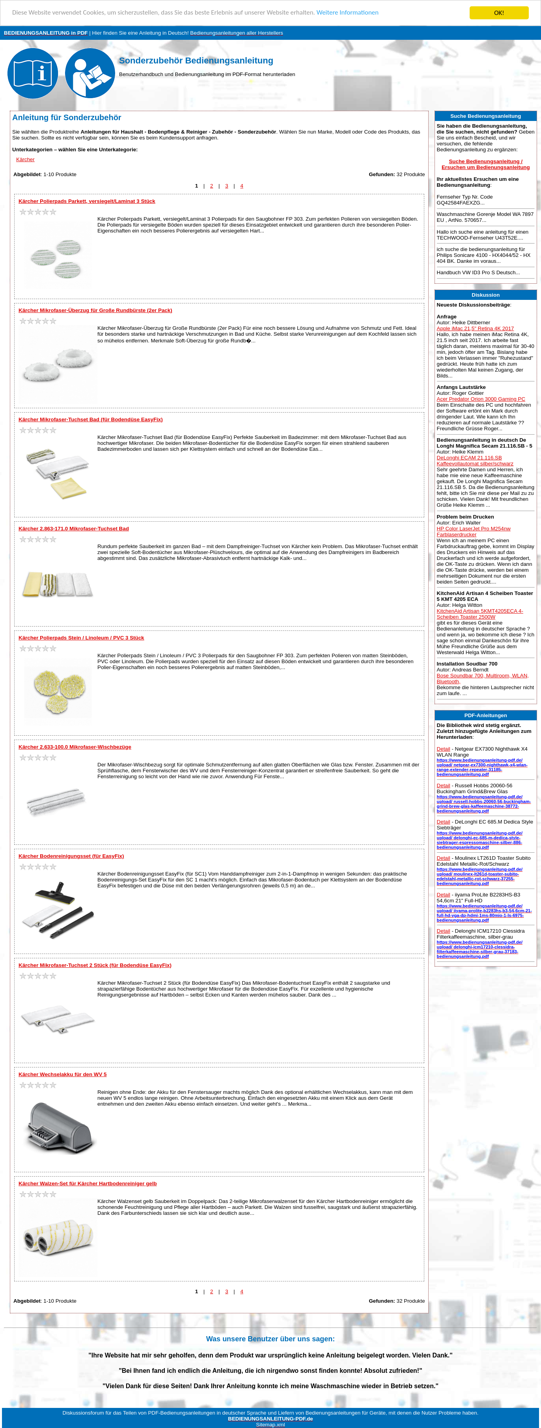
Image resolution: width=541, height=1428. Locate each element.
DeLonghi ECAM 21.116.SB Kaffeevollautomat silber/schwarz (475, 461)
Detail (443, 749)
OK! (499, 13)
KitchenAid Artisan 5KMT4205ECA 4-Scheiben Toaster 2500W (480, 614)
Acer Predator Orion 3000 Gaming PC (481, 399)
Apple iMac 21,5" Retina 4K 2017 (475, 328)
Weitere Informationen (349, 13)
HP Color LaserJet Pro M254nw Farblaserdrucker (474, 531)
